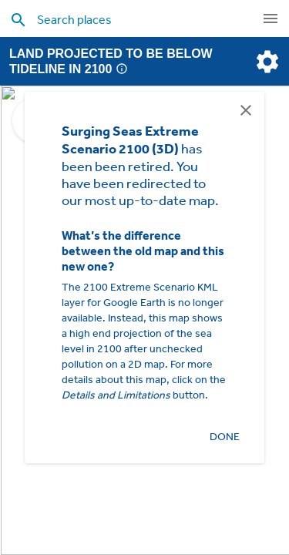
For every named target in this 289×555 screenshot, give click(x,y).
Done (224, 436)
